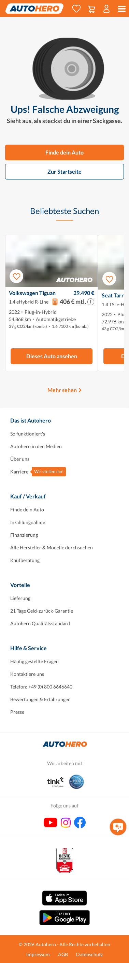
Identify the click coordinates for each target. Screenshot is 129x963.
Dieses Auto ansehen (51, 356)
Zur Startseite (64, 171)
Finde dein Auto (64, 152)
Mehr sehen (62, 390)
